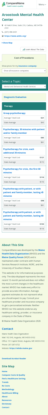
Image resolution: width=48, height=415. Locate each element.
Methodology (8, 389)
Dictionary (6, 404)
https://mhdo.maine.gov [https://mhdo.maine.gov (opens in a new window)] (20, 348)
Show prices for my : (19, 66)
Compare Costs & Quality (13, 375)
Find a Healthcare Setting (13, 378)
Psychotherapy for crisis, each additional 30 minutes (18, 151)
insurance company (27, 66)
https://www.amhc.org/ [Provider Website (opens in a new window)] (15, 36)
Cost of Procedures (24, 57)
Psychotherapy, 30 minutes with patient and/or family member (24, 131)
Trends (5, 382)
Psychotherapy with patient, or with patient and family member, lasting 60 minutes (23, 216)
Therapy (8, 106)
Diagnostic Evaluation (15, 97)
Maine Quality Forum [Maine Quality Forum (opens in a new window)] (13, 257)
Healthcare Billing (10, 393)
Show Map (7, 43)
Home (4, 371)
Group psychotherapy (14, 113)
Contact (7, 329)
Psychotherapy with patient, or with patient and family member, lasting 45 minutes (23, 192)
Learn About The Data (33, 49)
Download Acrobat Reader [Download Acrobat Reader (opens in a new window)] (14, 358)
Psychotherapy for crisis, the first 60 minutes (21, 171)
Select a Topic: (11, 81)
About (5, 396)
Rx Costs (6, 386)
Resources (7, 400)
